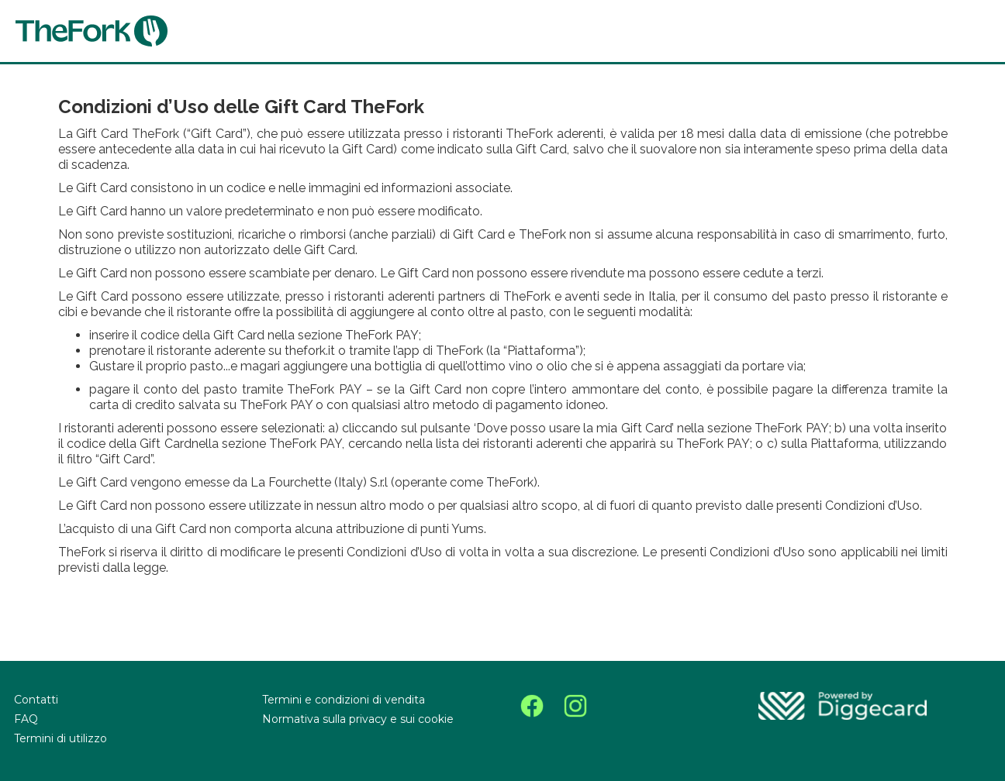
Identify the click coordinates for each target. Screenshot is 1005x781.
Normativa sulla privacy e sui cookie (358, 719)
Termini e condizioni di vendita (343, 700)
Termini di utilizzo (60, 738)
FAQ (26, 719)
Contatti (36, 700)
